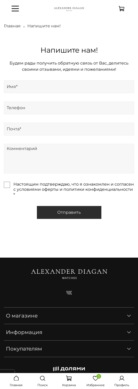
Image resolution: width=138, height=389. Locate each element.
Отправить (69, 212)
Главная (12, 25)
